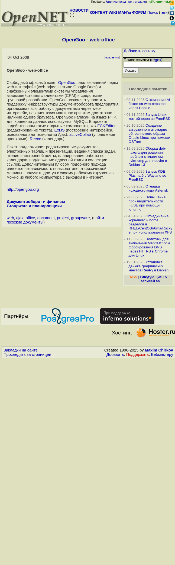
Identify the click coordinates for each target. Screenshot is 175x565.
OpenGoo (66, 82)
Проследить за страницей (27, 354)
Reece (35, 139)
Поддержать (137, 354)
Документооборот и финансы (36, 201)
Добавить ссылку (139, 51)
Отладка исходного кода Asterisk (148, 188)
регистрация (137, 1)
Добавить (115, 354)
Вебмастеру (162, 354)
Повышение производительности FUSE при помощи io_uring (147, 203)
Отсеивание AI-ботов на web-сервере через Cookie (150, 104)
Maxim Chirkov (159, 350)
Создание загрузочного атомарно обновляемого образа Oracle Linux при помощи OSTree (149, 133)
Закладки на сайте (21, 350)
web (10, 218)
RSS (133, 277)
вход (122, 1)
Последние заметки (148, 89)
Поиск (152, 12)
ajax (20, 218)
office (30, 218)
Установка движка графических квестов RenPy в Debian (149, 266)
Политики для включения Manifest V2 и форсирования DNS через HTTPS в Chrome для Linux (149, 247)
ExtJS (59, 130)
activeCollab (80, 134)
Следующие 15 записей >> (153, 279)
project (63, 218)
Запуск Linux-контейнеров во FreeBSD (150, 117)
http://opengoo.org (23, 189)
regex (156, 60)
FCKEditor (106, 126)
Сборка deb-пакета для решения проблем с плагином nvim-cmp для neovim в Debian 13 (148, 156)
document (46, 218)
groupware (80, 218)
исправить (112, 57)
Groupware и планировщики (34, 206)
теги (164, 12)
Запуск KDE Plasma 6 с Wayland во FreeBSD (147, 175)
